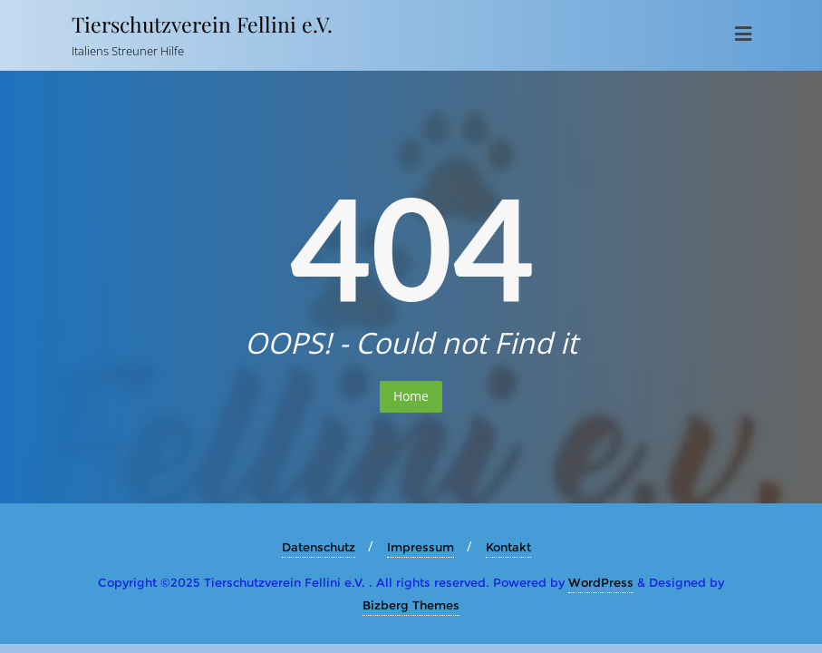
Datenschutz (318, 547)
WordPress (600, 582)
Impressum (420, 547)
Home (411, 395)
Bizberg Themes (411, 605)
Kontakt (508, 547)
